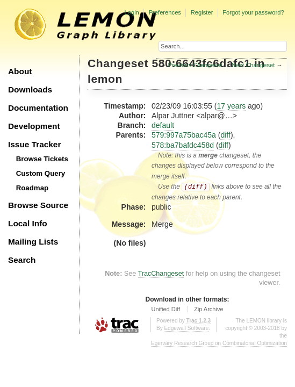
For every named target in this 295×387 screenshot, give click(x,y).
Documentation (38, 107)
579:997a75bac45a (184, 135)
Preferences (165, 12)
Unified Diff (165, 309)
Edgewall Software (186, 328)
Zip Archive (208, 309)
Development (34, 126)
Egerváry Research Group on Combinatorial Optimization (219, 343)
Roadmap (32, 188)
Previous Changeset (195, 65)
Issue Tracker (34, 144)
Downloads (30, 89)
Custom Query (41, 173)
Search (21, 259)
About (20, 71)
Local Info (27, 223)
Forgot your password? (253, 12)
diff (225, 135)
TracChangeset (161, 273)
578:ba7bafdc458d (183, 145)
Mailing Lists (33, 241)
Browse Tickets (42, 159)
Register (202, 12)
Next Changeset (253, 65)
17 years (231, 106)
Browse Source (38, 205)
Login (131, 12)
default (163, 125)
